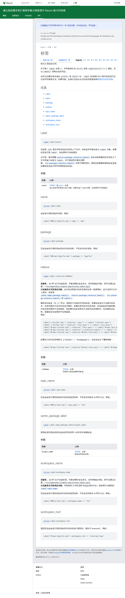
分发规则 (28, 16)
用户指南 (51, 3)
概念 (4, 16)
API (55, 47)
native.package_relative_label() (73, 157)
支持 (82, 571)
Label (48, 94)
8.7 (92, 60)
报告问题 (48, 60)
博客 (37, 571)
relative (49, 107)
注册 (93, 25)
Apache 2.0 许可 (111, 550)
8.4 (104, 60)
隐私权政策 (46, 593)
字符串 (52, 185)
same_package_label (55, 116)
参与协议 (83, 25)
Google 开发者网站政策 (62, 553)
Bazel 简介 (25, 3)
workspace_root (52, 125)
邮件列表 (71, 25)
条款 (37, 593)
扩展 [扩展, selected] (75, 3)
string (46, 206)
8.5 (100, 60)
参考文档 (64, 3)
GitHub (117, 3)
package (49, 103)
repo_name (50, 111)
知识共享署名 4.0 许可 (73, 550)
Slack (82, 579)
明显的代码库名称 (105, 79)
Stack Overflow (86, 583)
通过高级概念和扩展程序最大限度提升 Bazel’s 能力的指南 (34, 10)
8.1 (116, 60)
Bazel (43, 47)
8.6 (96, 60)
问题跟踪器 (84, 575)
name (48, 98)
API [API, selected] (39, 16)
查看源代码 (64, 60)
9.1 (84, 60)
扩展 (49, 47)
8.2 (112, 60)
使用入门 (38, 3)
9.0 (88, 60)
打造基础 (44, 25)
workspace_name (53, 120)
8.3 (108, 60)
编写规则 (15, 16)
